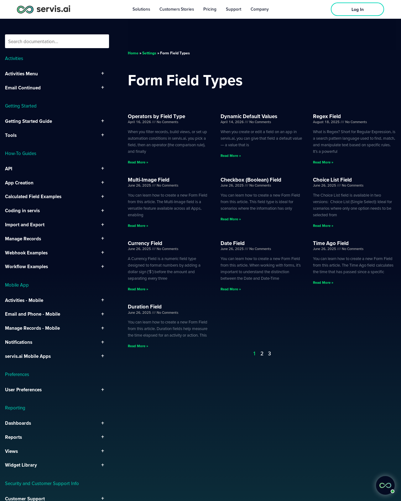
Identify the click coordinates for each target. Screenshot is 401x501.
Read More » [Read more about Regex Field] (323, 162)
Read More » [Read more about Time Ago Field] (323, 282)
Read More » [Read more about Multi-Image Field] (138, 225)
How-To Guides (20, 153)
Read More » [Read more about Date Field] (231, 289)
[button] (385, 485)
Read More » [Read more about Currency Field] (138, 289)
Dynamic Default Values (249, 116)
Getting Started (21, 105)
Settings (149, 53)
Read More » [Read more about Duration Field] (138, 346)
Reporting (15, 407)
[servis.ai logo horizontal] (43, 9)
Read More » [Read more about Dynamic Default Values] (231, 155)
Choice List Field (332, 179)
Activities (14, 58)
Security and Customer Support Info (42, 483)
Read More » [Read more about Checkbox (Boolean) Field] (231, 219)
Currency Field (145, 243)
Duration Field (145, 306)
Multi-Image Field (148, 179)
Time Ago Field (331, 243)
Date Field (233, 243)
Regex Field (327, 116)
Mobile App (17, 285)
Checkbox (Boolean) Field (251, 179)
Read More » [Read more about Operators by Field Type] (138, 162)
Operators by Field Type (156, 116)
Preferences (17, 374)
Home (133, 53)
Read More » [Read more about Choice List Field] (323, 225)
